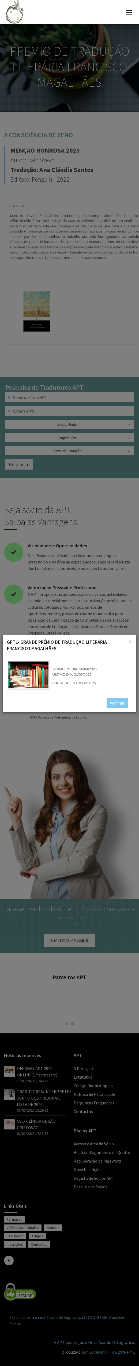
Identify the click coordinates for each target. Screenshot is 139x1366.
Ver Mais (117, 703)
